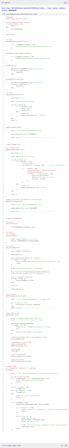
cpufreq (4, 10)
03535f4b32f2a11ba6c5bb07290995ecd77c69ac (28, 8)
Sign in (65, 2)
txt (62, 445)
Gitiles (10, 445)
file (35, 14)
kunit (3, 8)
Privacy (14, 445)
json (66, 445)
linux (8, 8)
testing (55, 8)
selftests (62, 8)
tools (49, 8)
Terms (19, 445)
